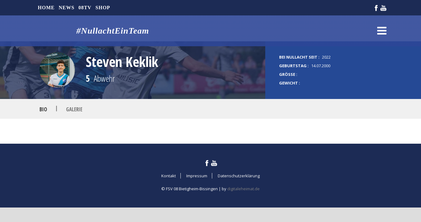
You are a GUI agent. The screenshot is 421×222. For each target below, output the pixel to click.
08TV (84, 7)
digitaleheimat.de (243, 188)
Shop (103, 7)
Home (46, 7)
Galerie (74, 109)
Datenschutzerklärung (239, 176)
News (66, 7)
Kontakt (168, 176)
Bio (43, 109)
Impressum (196, 176)
